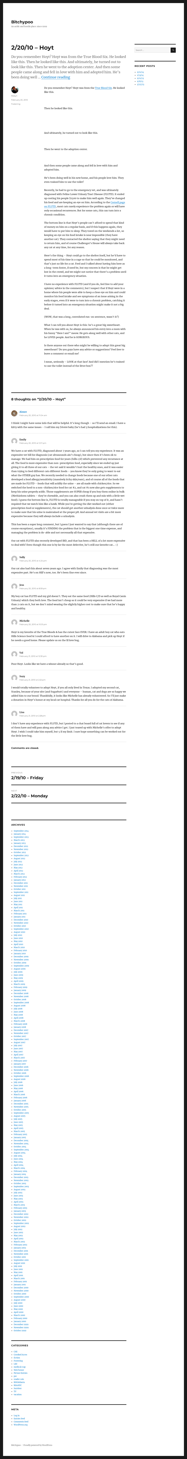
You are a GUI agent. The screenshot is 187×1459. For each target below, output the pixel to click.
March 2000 (19, 1315)
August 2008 (19, 1005)
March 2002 (19, 1241)
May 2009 (18, 978)
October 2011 (20, 889)
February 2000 (20, 1318)
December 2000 (21, 1287)
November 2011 (21, 886)
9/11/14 (140, 72)
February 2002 (20, 1245)
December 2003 (21, 1177)
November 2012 (21, 849)
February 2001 (20, 1281)
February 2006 (20, 1097)
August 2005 (19, 1116)
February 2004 (20, 1171)
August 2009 (20, 969)
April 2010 (18, 944)
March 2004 (19, 1168)
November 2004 (21, 1143)
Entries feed (19, 1418)
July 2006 (18, 1082)
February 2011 (20, 913)
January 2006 (20, 1100)
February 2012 (20, 877)
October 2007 (20, 1036)
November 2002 (21, 1217)
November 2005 (21, 1107)
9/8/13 (140, 81)
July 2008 (18, 1009)
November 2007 (21, 1033)
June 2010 (18, 938)
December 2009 (21, 956)
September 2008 (21, 1002)
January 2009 (20, 990)
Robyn (14, 96)
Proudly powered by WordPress (37, 1445)
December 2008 (21, 993)
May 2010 (18, 941)
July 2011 (18, 898)
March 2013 (19, 840)
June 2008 (18, 1012)
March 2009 (19, 984)
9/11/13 (140, 78)
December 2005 (21, 1104)
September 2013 (21, 837)
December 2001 (21, 1251)
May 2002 (18, 1235)
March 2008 (19, 1021)
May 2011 (18, 904)
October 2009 (20, 963)
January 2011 (19, 917)
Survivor (18, 1388)
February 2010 (20, 950)
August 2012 (19, 858)
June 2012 (18, 864)
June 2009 (18, 975)
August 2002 (19, 1226)
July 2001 (18, 1266)
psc (15, 1376)
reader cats (19, 1379)
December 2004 (21, 1140)
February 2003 (20, 1208)
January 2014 (20, 834)
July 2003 (18, 1192)
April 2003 (18, 1202)
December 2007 (21, 1030)
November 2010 (21, 923)
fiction (17, 1358)
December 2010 (21, 920)
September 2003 (21, 1186)
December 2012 (21, 846)
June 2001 (18, 1269)
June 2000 (18, 1306)
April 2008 (18, 1018)
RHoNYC (18, 1385)
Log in (17, 1415)
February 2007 (20, 1061)
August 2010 (19, 932)
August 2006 (20, 1079)
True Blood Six (103, 87)
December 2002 (21, 1214)
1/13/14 (140, 75)
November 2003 (21, 1180)
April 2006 (19, 1091)
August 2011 (19, 895)
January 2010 (20, 953)
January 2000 (20, 1321)
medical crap (20, 1367)
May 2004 (18, 1162)
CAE (15, 1351)
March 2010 (19, 947)
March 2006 (19, 1094)
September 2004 (21, 1150)
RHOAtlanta (19, 1382)
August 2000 (19, 1300)
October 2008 (20, 999)
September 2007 (21, 1039)
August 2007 (19, 1042)
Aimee (23, 411)
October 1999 (20, 1330)
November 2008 (21, 996)
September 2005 (21, 1113)
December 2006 (21, 1067)
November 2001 (21, 1254)
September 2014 (21, 831)
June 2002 (18, 1232)
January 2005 (20, 1137)
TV (15, 1391)
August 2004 (19, 1153)
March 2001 (19, 1278)
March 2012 (19, 874)
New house (19, 1370)
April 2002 (18, 1238)
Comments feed (21, 1421)
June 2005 (18, 1122)
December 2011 (21, 883)
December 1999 (21, 1324)
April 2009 (19, 981)
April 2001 (18, 1275)
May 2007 (18, 1051)
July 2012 (18, 861)
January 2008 (20, 1027)
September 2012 (21, 855)
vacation (18, 1394)
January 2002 (20, 1248)
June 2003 (18, 1195)
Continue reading (55, 77)
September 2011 (21, 892)
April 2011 (18, 907)
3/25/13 (140, 84)
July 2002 (18, 1229)
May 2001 (18, 1272)
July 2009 (18, 972)
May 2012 (18, 867)
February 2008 (20, 1024)
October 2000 (20, 1294)
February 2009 (20, 987)
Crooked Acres (20, 1354)
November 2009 (21, 959)
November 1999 (21, 1327)
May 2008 (18, 1015)
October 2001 (20, 1257)
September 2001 (21, 1260)
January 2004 (20, 1174)
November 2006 (21, 1070)
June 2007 (18, 1048)
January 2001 (20, 1284)
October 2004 (20, 1146)
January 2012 (20, 880)
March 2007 (19, 1058)
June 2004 (18, 1159)
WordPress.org (21, 1425)
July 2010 (18, 935)
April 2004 (18, 1165)
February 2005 (20, 1134)
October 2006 (20, 1073)
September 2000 (21, 1297)
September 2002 (21, 1223)
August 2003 (19, 1189)
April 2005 (18, 1128)
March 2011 (19, 910)
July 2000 (18, 1303)
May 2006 (18, 1088)
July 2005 (18, 1119)
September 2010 (21, 929)
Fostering (15, 104)
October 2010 (20, 926)
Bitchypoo (22, 21)
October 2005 (20, 1110)
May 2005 (18, 1125)
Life (15, 1364)
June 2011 (18, 901)
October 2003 (20, 1183)
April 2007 (18, 1054)
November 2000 (21, 1291)
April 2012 (18, 871)
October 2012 (20, 852)
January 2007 (20, 1064)
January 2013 (20, 843)
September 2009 (21, 966)
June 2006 (18, 1085)
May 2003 (18, 1199)
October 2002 (20, 1220)
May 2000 (18, 1309)
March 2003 (19, 1205)
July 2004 (18, 1156)
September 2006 (21, 1076)
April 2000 (18, 1312)
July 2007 (18, 1045)
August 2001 (19, 1263)
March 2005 (19, 1131)
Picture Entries (20, 1373)
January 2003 (20, 1211)
